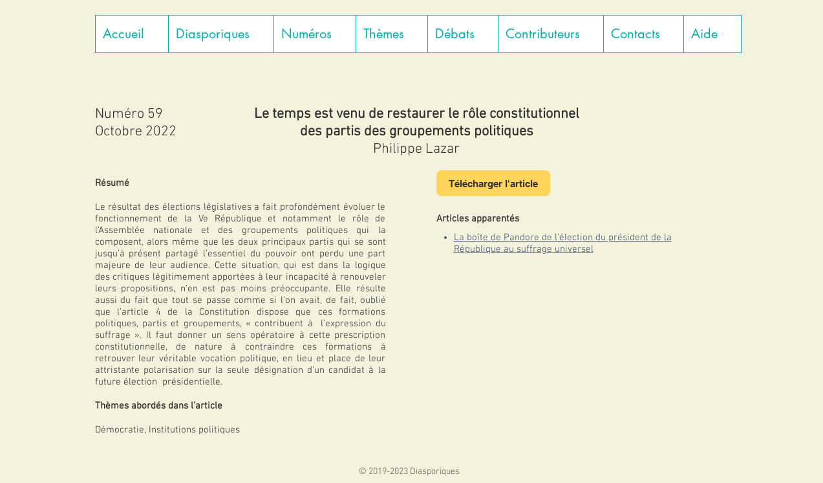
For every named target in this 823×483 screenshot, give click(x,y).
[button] (220, 34)
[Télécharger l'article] (493, 183)
